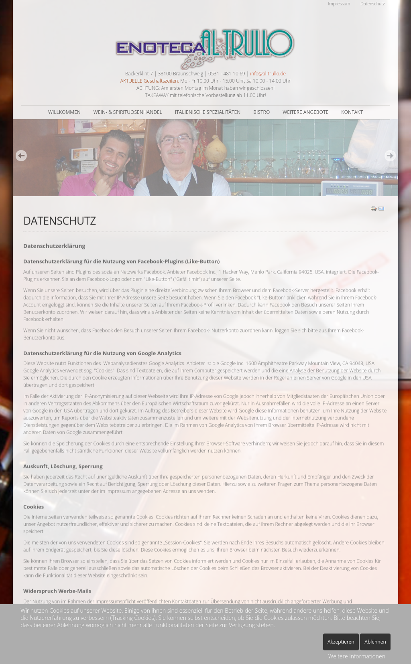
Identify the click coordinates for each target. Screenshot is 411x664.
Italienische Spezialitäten (207, 112)
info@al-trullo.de (268, 73)
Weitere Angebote (305, 112)
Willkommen (64, 112)
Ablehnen (375, 641)
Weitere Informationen (356, 656)
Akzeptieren (341, 641)
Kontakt (352, 112)
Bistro (261, 112)
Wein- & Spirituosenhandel (128, 112)
